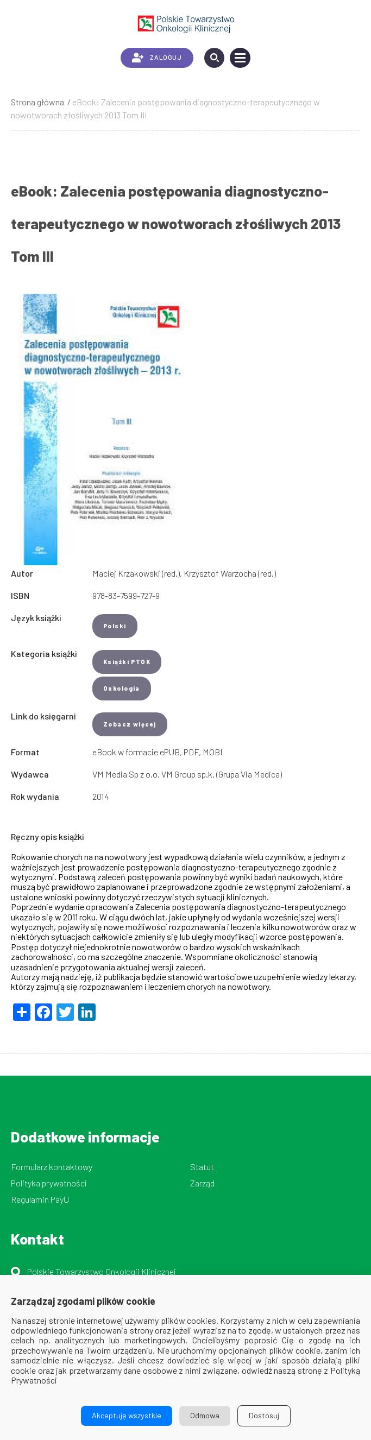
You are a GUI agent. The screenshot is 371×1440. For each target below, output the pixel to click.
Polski (115, 625)
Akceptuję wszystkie (126, 1415)
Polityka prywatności (49, 1183)
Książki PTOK (126, 661)
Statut (202, 1166)
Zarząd (202, 1183)
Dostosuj (264, 1415)
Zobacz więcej (129, 724)
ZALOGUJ (156, 57)
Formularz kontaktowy (51, 1166)
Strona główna (37, 102)
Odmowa (204, 1415)
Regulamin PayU (40, 1199)
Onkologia (121, 688)
